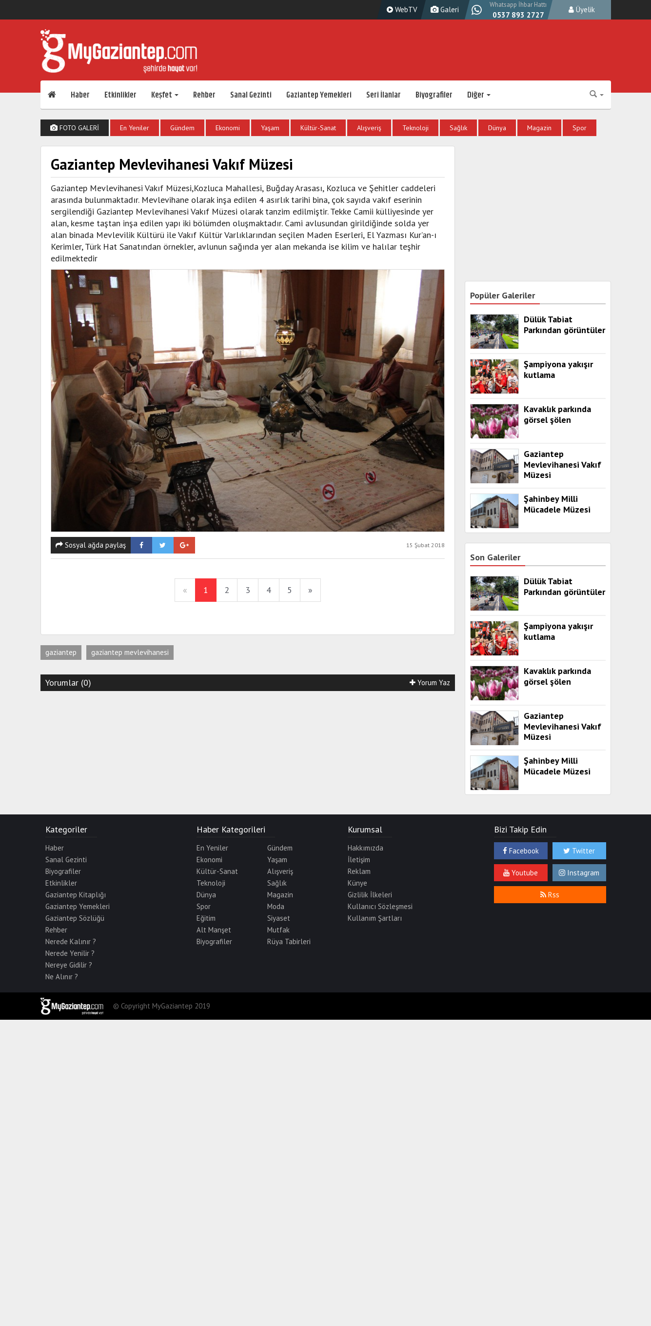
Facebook (521, 850)
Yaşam (270, 127)
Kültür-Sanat (318, 127)
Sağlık (458, 127)
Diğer (479, 95)
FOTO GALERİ (74, 127)
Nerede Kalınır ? (70, 941)
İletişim (359, 859)
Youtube (520, 872)
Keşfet (164, 95)
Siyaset (278, 918)
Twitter (579, 850)
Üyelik (582, 9)
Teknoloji (415, 127)
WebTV (400, 9)
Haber (80, 95)
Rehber (204, 95)
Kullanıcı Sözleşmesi (380, 906)
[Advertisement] (538, 207)
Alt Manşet (214, 929)
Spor (579, 127)
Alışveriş (369, 127)
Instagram (579, 872)
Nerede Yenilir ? (70, 953)
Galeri (443, 9)
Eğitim (206, 918)
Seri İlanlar (383, 95)
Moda (275, 906)
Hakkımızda (365, 847)
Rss (549, 894)
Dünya (497, 127)
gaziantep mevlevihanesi (130, 652)
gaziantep (61, 652)
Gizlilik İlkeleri (370, 894)
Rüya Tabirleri (289, 941)
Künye (357, 883)
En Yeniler (134, 127)
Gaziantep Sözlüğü (74, 918)
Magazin (539, 127)
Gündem (182, 127)
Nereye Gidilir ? (68, 965)
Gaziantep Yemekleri (319, 95)
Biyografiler (434, 95)
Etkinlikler (120, 95)
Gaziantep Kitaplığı (75, 894)
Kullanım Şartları (375, 918)
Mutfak (278, 929)
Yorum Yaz (430, 682)
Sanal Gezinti (251, 95)
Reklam (359, 871)
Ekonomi (228, 127)
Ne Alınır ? (61, 976)
